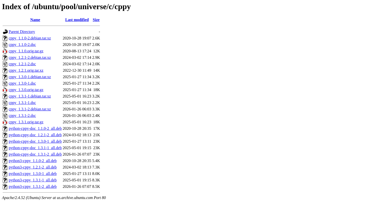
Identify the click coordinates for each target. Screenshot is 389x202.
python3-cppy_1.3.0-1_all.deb (33, 173)
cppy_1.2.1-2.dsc (22, 64)
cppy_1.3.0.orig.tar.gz (26, 90)
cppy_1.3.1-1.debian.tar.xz (30, 96)
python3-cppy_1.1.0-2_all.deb (33, 161)
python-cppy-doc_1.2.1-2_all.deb (35, 135)
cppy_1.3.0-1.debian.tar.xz (30, 77)
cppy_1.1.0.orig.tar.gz (26, 51)
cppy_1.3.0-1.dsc (22, 83)
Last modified (77, 20)
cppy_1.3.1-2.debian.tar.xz (30, 109)
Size (96, 20)
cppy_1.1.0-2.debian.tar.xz (30, 38)
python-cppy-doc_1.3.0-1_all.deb (35, 141)
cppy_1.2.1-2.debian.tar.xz (30, 57)
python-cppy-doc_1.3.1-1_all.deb (35, 148)
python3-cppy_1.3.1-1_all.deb (33, 180)
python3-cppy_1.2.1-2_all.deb (33, 167)
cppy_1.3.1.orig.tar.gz (26, 122)
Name (35, 20)
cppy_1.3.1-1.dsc (22, 103)
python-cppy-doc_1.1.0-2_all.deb (35, 128)
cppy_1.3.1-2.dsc (22, 115)
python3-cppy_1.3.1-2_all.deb (33, 186)
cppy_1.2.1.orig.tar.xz (26, 70)
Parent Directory (22, 32)
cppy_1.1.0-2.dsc (22, 44)
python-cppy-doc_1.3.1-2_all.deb (35, 154)
